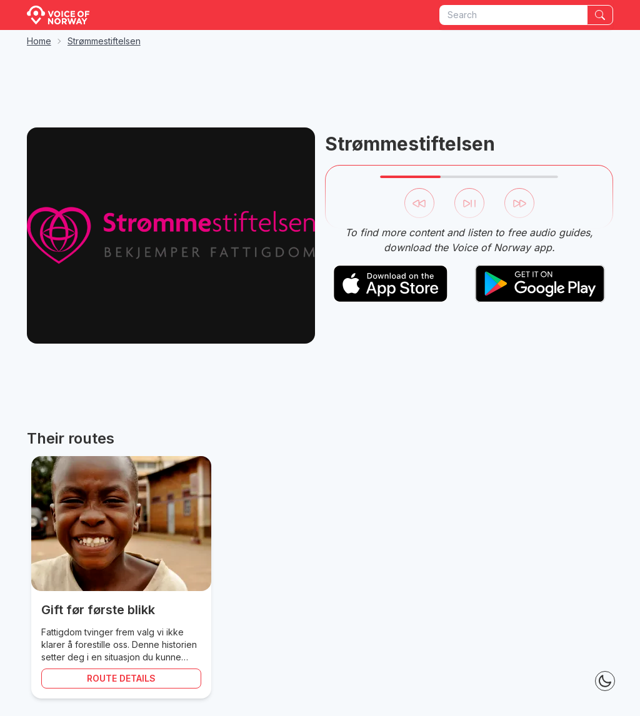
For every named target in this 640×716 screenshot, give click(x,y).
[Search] (600, 15)
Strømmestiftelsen (104, 41)
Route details (121, 678)
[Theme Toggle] (605, 681)
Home (39, 41)
